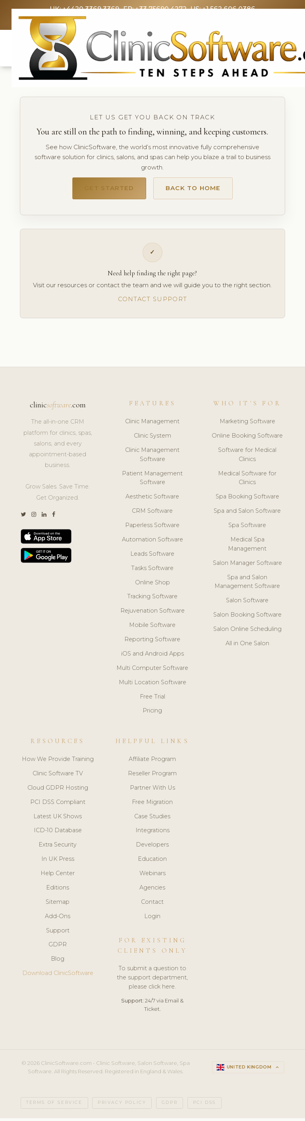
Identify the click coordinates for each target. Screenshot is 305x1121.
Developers (152, 848)
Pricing (152, 714)
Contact (152, 905)
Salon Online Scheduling (247, 632)
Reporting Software (152, 642)
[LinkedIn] (44, 517)
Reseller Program (152, 776)
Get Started (104, 191)
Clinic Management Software (152, 458)
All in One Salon (247, 646)
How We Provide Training (58, 762)
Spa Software (247, 528)
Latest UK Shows (57, 819)
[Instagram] (33, 517)
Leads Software (152, 556)
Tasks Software (152, 571)
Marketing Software (247, 424)
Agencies (152, 890)
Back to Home (197, 191)
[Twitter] (23, 517)
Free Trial (152, 699)
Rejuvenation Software (152, 614)
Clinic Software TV (58, 776)
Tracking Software (152, 599)
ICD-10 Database (58, 833)
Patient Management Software (152, 481)
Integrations (152, 833)
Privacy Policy (122, 1106)
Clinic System (152, 438)
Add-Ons (57, 919)
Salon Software (247, 603)
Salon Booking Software (247, 617)
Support (57, 933)
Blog (57, 962)
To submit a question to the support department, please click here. (152, 981)
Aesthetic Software (152, 500)
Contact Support (152, 302)
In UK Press (57, 862)
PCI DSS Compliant (57, 805)
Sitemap (57, 905)
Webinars (152, 876)
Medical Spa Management (247, 547)
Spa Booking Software (247, 500)
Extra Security (58, 848)
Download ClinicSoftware (57, 976)
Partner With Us (152, 790)
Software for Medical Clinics (247, 458)
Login (152, 919)
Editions (57, 890)
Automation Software (152, 542)
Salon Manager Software (247, 566)
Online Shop (152, 585)
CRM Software (152, 514)
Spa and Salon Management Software (247, 585)
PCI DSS (204, 1106)
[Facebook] (53, 517)
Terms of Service (54, 1106)
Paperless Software (152, 528)
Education (152, 862)
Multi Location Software (152, 685)
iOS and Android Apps (152, 656)
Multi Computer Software (152, 671)
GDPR (57, 948)
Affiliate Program (152, 762)
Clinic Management (152, 424)
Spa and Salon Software (247, 514)
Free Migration (152, 805)
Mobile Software (152, 628)
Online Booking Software (247, 438)
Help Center (58, 876)
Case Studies (152, 819)
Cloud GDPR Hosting (57, 790)
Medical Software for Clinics (247, 481)
